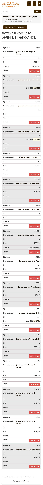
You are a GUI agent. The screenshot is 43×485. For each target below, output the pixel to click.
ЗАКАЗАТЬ (34, 71)
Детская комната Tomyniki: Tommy (25, 53)
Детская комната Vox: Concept (29, 80)
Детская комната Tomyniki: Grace (28, 183)
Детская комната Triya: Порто (29, 261)
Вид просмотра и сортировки (15, 27)
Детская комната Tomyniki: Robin (28, 339)
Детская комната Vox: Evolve (29, 313)
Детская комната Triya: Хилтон (29, 157)
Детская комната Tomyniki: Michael (25, 366)
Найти (38, 11)
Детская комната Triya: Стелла (29, 287)
